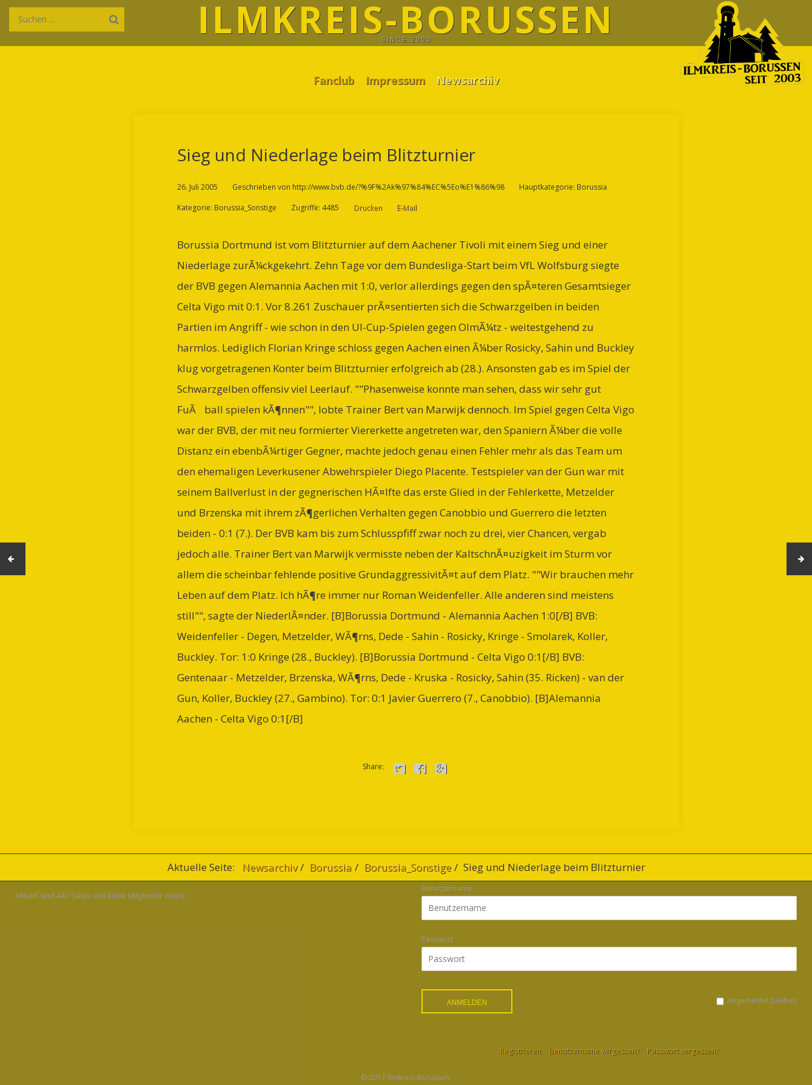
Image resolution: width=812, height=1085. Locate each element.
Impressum (395, 79)
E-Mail (407, 207)
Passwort (437, 939)
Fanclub (328, 79)
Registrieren (520, 1051)
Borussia (330, 867)
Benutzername (446, 888)
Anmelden (467, 1002)
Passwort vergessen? (683, 1051)
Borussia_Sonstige (407, 867)
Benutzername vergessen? (594, 1051)
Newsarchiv (472, 79)
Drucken (368, 207)
